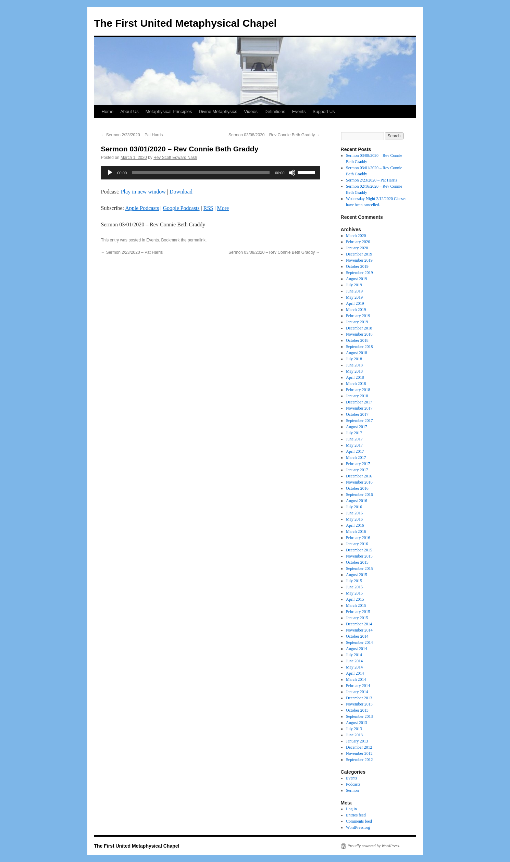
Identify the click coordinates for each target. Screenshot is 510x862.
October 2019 (357, 266)
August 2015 (356, 574)
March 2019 (356, 309)
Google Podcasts (181, 208)
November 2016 (359, 482)
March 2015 (356, 605)
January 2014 (357, 691)
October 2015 (357, 562)
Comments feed (359, 821)
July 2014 (354, 654)
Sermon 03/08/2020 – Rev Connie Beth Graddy (274, 135)
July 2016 (354, 506)
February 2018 (358, 389)
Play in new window (143, 192)
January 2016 (357, 543)
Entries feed (356, 815)
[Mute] (292, 172)
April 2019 (355, 303)
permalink (197, 240)
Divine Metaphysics (218, 111)
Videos (251, 111)
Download (181, 192)
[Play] (110, 172)
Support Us (323, 111)
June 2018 (354, 365)
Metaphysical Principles (169, 111)
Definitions (274, 111)
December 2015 (359, 550)
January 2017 (357, 469)
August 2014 (356, 648)
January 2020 (357, 248)
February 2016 (358, 537)
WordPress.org (358, 827)
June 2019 (354, 291)
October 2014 (357, 636)
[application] (210, 172)
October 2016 (357, 488)
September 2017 (359, 420)
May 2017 (354, 445)
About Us (129, 111)
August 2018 (356, 352)
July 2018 (354, 359)
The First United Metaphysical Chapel (185, 23)
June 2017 (354, 439)
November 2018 (359, 334)
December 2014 (359, 624)
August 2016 (356, 500)
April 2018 (355, 377)
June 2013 (354, 735)
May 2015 (354, 593)
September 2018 (359, 346)
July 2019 (354, 285)
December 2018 (359, 328)
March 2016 (356, 531)
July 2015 (354, 580)
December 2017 (359, 402)
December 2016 (359, 476)
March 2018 (356, 383)
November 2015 (359, 556)
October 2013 (357, 710)
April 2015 (355, 599)
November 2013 (359, 704)
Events (299, 111)
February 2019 (358, 315)
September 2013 (359, 716)
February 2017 (358, 463)
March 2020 (356, 235)
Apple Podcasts (142, 208)
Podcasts (353, 784)
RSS (208, 208)
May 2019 (354, 297)
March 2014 (356, 679)
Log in (351, 809)
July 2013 (354, 728)
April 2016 (355, 525)
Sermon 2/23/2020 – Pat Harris (132, 135)
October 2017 (357, 414)
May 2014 (354, 667)
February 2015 (358, 611)
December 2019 (359, 254)
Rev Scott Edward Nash (175, 157)
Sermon (352, 790)
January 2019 (357, 322)
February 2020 (358, 241)
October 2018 (357, 340)
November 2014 (359, 630)
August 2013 (356, 722)
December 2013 (359, 698)
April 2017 (355, 451)
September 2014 (359, 642)
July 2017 (354, 432)
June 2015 (354, 587)
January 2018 (357, 395)
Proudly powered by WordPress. (374, 846)
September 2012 (359, 759)
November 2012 (359, 753)
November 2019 (359, 260)
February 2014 (358, 685)
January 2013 (357, 741)
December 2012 (359, 747)
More (223, 208)
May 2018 (354, 371)
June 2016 (354, 513)
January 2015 (357, 617)
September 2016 (359, 494)
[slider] (201, 172)
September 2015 (359, 568)
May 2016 (354, 519)
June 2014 (354, 661)
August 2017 (356, 426)
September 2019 (359, 272)
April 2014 (355, 673)
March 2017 (356, 457)
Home (108, 111)
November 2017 (359, 408)
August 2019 (356, 278)
